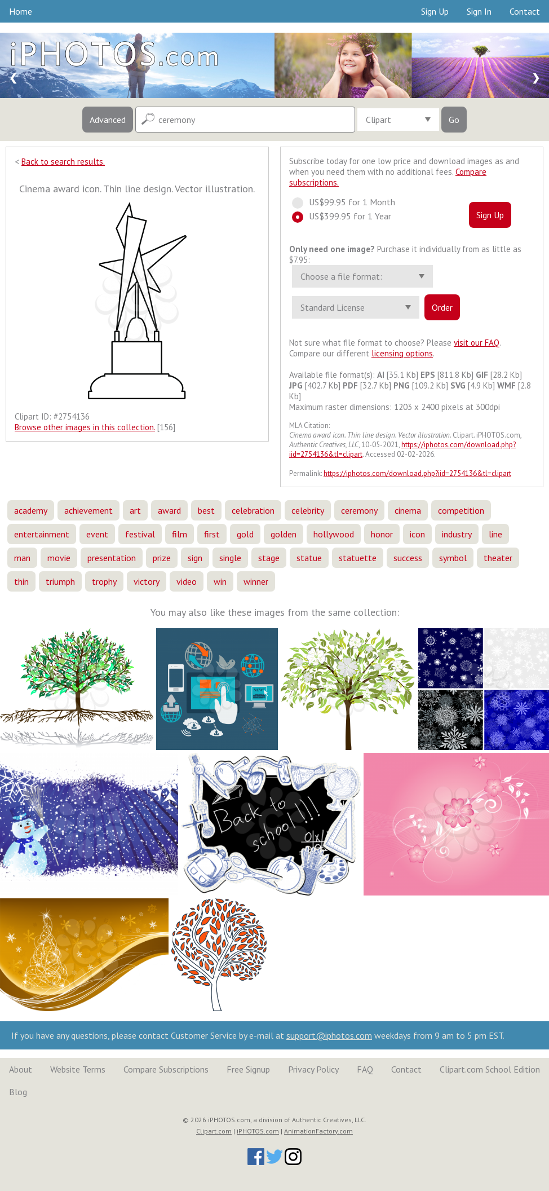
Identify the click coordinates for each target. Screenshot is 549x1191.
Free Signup (248, 1069)
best (206, 510)
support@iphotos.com (329, 1035)
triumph (60, 581)
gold (245, 534)
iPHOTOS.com (258, 1131)
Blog (18, 1091)
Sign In (479, 11)
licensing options (402, 353)
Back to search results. (63, 161)
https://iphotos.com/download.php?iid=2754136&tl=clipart (417, 473)
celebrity (307, 510)
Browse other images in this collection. (85, 427)
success (407, 557)
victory (147, 581)
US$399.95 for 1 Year (346, 216)
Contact (525, 11)
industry (457, 534)
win (220, 581)
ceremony (359, 510)
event (97, 534)
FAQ (365, 1069)
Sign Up (435, 11)
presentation (111, 557)
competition (461, 510)
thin (21, 581)
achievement (88, 510)
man (22, 557)
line (495, 534)
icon (417, 534)
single (230, 557)
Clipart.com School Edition (490, 1069)
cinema (408, 510)
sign (195, 557)
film (179, 534)
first (212, 534)
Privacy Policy (313, 1069)
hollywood (333, 534)
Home (20, 11)
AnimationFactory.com (318, 1131)
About (20, 1069)
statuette (358, 557)
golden (283, 534)
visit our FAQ (476, 342)
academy (30, 510)
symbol (453, 557)
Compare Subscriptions (166, 1069)
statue (309, 557)
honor (382, 534)
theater (498, 557)
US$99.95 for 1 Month (348, 202)
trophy (104, 581)
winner (255, 581)
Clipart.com (214, 1131)
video (186, 581)
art (135, 510)
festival (140, 534)
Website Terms (77, 1069)
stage (269, 557)
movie (58, 557)
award (169, 510)
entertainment (41, 534)
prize (162, 557)
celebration (253, 510)
